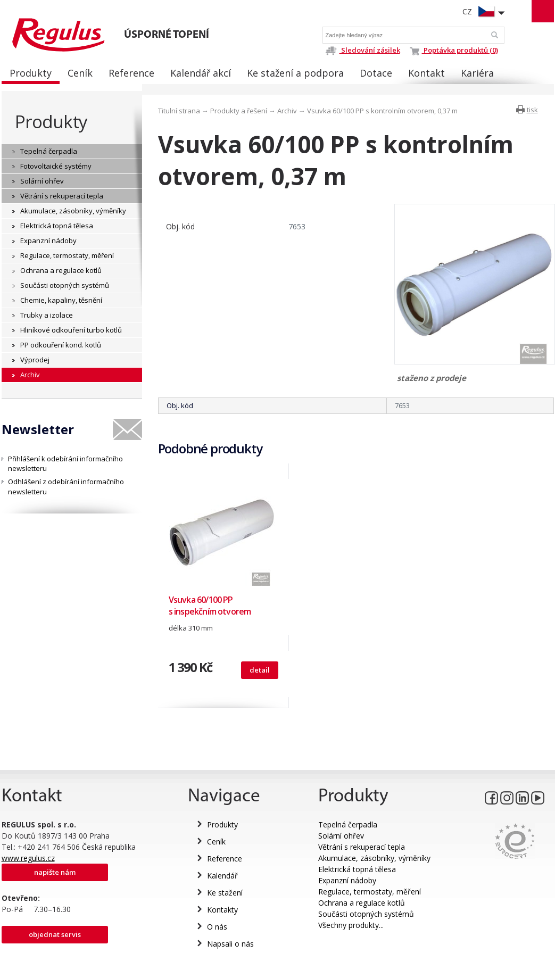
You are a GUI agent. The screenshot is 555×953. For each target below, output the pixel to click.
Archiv (287, 110)
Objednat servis (55, 934)
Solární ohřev (341, 836)
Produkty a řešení (238, 110)
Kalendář (222, 876)
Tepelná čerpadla (347, 824)
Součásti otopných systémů (366, 914)
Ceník (216, 841)
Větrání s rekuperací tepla (361, 847)
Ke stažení (225, 893)
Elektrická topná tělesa (357, 869)
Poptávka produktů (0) (454, 50)
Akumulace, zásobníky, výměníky (374, 858)
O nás (217, 927)
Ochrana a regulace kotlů (361, 903)
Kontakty (222, 910)
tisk (532, 109)
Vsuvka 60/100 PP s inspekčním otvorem (210, 605)
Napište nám (55, 872)
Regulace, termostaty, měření (369, 891)
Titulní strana (179, 110)
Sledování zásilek (362, 50)
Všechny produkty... (351, 925)
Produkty (51, 122)
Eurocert (515, 841)
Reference (224, 858)
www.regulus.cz (28, 858)
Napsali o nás (230, 944)
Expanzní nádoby (347, 880)
